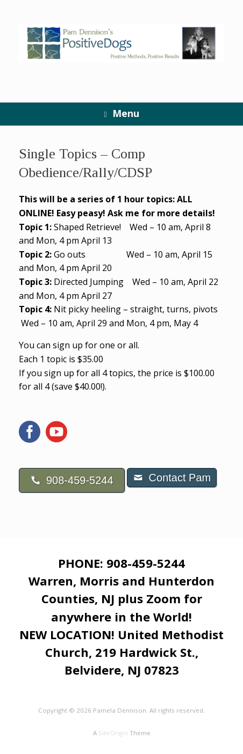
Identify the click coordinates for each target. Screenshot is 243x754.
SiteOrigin (113, 733)
